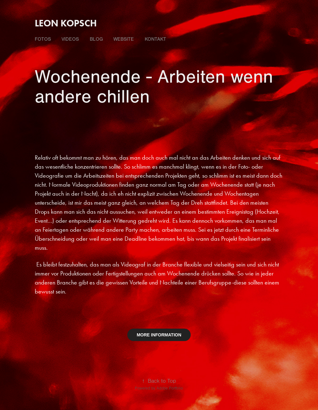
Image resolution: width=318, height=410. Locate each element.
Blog (96, 39)
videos (70, 39)
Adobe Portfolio (170, 388)
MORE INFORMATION (159, 334)
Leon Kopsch (66, 23)
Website (123, 39)
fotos (43, 39)
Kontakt (155, 39)
